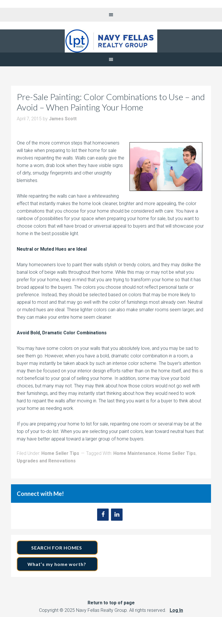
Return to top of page (111, 602)
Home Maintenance (134, 453)
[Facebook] (103, 515)
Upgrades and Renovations (46, 461)
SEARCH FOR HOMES (57, 547)
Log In (176, 610)
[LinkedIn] (117, 515)
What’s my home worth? (57, 564)
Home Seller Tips (60, 453)
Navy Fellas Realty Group (111, 40)
